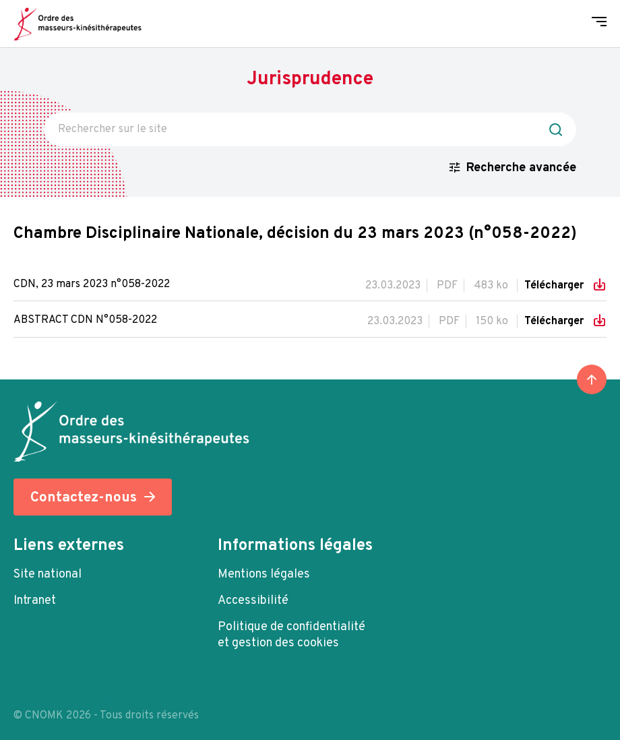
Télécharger (555, 285)
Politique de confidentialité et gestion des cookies (291, 635)
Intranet (34, 601)
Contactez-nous (83, 498)
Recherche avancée (521, 168)
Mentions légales (264, 574)
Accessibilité (253, 601)
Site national (47, 574)
